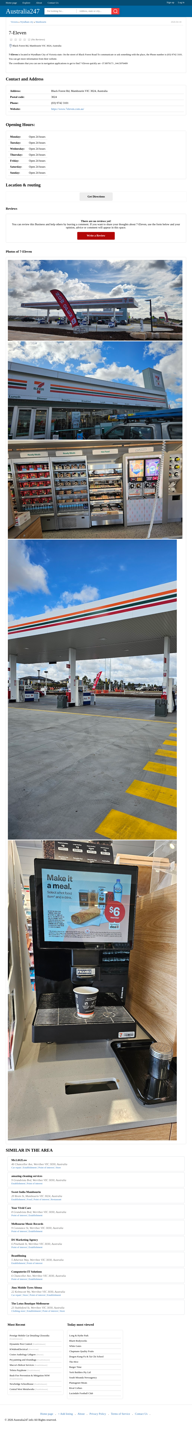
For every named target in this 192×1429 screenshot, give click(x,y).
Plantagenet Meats (78, 1382)
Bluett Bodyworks (78, 1340)
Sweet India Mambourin (26, 1191)
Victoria (14, 22)
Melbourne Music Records (27, 1223)
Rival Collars (75, 1388)
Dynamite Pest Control (27, 1344)
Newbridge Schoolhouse (28, 1383)
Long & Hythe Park (78, 1335)
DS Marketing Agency (24, 1239)
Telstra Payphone (25, 1370)
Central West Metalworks (29, 1389)
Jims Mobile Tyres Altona (26, 1287)
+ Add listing (65, 1413)
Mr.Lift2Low (19, 1160)
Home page (11, 2)
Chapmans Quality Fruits (81, 1351)
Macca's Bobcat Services (28, 1365)
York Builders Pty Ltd (80, 1372)
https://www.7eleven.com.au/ (67, 108)
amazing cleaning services (26, 1176)
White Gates (75, 1346)
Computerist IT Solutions (26, 1271)
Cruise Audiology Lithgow (26, 1354)
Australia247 (23, 11)
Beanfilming (18, 1255)
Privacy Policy (97, 1413)
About (39, 2)
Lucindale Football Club (81, 1393)
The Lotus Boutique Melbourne (30, 1303)
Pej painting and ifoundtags (30, 1359)
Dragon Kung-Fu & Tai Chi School (86, 1356)
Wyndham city (26, 22)
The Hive (73, 1361)
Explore (26, 2)
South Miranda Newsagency (83, 1377)
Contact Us (53, 2)
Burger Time (75, 1367)
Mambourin (40, 22)
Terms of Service (120, 1413)
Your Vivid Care (21, 1207)
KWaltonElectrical (24, 1349)
